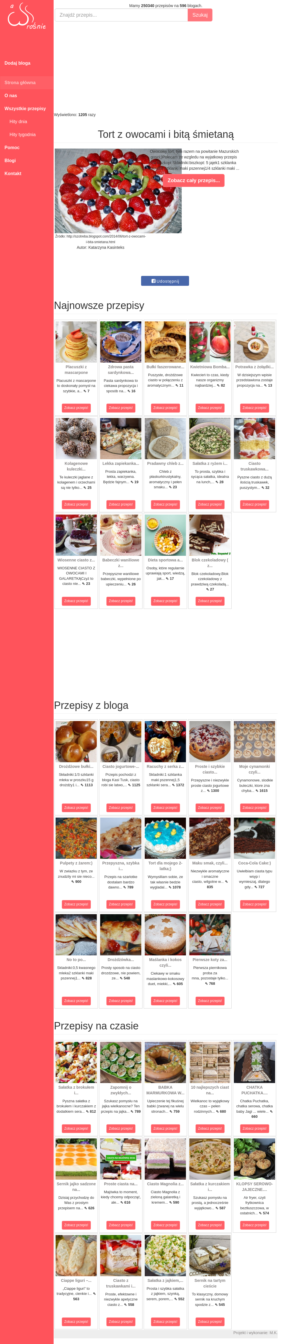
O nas (11, 95)
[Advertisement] (168, 66)
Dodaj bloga (17, 63)
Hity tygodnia (20, 134)
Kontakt (13, 173)
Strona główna (20, 82)
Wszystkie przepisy (25, 108)
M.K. (276, 1332)
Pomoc (12, 147)
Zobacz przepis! (79, 408)
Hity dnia (16, 121)
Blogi (10, 160)
